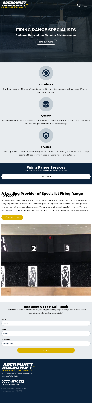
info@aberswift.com (10, 384)
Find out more (46, 42)
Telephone (5, 339)
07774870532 (12, 381)
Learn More (46, 176)
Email (3, 329)
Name (3, 319)
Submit (46, 350)
